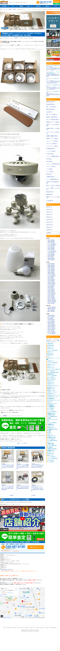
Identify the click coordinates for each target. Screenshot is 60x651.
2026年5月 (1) (49, 206)
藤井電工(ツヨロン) (51, 388)
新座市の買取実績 (51, 248)
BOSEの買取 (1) (49, 161)
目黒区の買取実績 (51, 286)
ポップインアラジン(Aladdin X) (53, 369)
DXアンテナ (49, 442)
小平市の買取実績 (51, 297)
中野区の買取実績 (51, 290)
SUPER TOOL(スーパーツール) (53, 395)
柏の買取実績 (50, 318)
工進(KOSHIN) (50, 343)
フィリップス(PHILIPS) (52, 411)
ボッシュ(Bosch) (50, 461)
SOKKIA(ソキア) (50, 425)
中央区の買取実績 (51, 294)
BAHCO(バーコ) (50, 451)
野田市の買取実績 (51, 330)
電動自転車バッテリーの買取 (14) (52, 122)
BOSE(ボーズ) (50, 351)
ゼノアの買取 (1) (49, 169)
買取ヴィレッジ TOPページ (22, 443)
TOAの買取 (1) (49, 158)
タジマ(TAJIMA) (50, 408)
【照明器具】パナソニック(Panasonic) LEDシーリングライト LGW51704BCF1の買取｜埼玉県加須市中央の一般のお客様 (37, 481)
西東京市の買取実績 (51, 300)
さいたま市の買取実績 (52, 244)
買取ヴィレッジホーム (4, 9)
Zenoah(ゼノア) (50, 347)
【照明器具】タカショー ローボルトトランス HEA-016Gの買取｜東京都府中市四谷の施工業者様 (7, 459)
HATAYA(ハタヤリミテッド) (52, 385)
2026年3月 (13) (49, 211)
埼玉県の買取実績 (51, 240)
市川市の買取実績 (51, 321)
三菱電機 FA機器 (50, 443)
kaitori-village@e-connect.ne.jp (7, 569)
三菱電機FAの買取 (51, 73)
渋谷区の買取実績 (51, 280)
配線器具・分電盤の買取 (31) (52, 117)
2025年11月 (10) (49, 222)
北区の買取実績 (51, 277)
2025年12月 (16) (49, 219)
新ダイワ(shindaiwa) (51, 378)
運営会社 (47, 627)
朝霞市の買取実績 (51, 241)
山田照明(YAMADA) (51, 414)
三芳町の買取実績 (51, 252)
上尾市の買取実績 (51, 255)
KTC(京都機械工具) (51, 406)
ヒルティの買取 (53, 91)
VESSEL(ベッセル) (51, 390)
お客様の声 (47, 6)
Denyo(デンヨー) (50, 380)
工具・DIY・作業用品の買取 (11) (52, 119)
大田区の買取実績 (51, 273)
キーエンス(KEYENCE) (51, 445)
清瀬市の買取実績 (51, 303)
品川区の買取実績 (51, 269)
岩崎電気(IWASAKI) (51, 413)
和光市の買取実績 (51, 245)
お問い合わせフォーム (35, 547)
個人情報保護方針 (53, 627)
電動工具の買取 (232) (50, 109)
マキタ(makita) (50, 460)
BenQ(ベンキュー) (51, 367)
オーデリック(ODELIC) (51, 422)
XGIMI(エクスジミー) (51, 364)
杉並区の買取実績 (51, 279)
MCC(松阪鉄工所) (50, 398)
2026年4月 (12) (49, 209)
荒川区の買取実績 (51, 276)
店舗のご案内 (14, 627)
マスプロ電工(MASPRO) (52, 440)
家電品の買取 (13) (49, 191)
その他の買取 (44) (49, 200)
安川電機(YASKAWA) (51, 437)
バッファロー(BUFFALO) (52, 362)
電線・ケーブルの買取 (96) (51, 114)
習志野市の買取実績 (51, 325)
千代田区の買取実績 (51, 293)
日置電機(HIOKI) (50, 424)
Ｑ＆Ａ (55, 6)
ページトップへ (58, 648)
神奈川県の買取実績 (51, 307)
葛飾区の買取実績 (51, 272)
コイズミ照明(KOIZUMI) (52, 416)
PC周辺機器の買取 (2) (50, 148)
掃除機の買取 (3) (49, 194)
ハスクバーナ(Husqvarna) (52, 350)
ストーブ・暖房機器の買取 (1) (52, 179)
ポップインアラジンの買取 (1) (52, 146)
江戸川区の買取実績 (51, 275)
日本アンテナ (50, 434)
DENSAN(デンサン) (51, 387)
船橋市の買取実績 (51, 322)
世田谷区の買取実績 (51, 283)
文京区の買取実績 (51, 289)
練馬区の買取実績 (51, 265)
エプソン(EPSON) (50, 370)
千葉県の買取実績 (51, 315)
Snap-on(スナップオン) (52, 403)
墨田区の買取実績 (51, 296)
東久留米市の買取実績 (52, 301)
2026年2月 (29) (49, 214)
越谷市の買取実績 (51, 259)
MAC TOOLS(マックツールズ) (53, 400)
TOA (48, 356)
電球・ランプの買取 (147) (51, 106)
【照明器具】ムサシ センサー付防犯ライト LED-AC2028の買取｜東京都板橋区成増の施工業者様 (22, 480)
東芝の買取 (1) (49, 174)
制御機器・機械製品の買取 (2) (52, 135)
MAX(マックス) (50, 455)
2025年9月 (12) (49, 227)
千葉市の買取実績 (51, 319)
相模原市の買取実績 (51, 308)
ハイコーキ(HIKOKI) (51, 456)
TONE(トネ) (49, 401)
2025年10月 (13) (49, 224)
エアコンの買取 (53, 78)
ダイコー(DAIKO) (50, 377)
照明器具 (14, 9)
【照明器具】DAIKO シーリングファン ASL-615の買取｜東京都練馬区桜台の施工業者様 (37, 459)
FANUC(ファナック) (51, 435)
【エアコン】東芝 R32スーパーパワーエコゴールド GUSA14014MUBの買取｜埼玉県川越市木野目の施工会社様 (53, 81)
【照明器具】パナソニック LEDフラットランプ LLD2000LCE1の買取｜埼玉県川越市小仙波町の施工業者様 (7, 480)
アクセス (13, 6)
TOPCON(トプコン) (51, 427)
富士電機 (49, 430)
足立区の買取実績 (51, 284)
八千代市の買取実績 (51, 333)
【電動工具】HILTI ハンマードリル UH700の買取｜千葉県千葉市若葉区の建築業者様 (53, 94)
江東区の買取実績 (51, 270)
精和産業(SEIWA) (50, 374)
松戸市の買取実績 (51, 316)
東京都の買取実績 (51, 263)
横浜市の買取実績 (51, 311)
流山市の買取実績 (51, 329)
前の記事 (11, 495)
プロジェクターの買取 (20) (51, 143)
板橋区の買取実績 (51, 266)
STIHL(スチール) (50, 348)
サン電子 (49, 432)
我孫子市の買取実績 (51, 328)
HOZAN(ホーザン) (50, 393)
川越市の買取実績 (51, 258)
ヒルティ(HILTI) (50, 409)
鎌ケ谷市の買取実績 (51, 332)
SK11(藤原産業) (50, 405)
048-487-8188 (13, 547)
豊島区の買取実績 (51, 291)
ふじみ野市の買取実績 (52, 251)
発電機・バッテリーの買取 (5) (52, 138)
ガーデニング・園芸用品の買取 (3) (53, 163)
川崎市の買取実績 (51, 310)
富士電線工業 (50, 447)
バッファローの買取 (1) (50, 151)
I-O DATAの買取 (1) (50, 153)
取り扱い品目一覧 (21, 627)
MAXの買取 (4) (49, 111)
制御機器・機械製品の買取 (54, 65)
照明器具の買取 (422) (50, 101)
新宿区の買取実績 (51, 268)
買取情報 (10, 9)
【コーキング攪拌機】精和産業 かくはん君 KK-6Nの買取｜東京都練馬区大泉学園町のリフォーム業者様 (53, 69)
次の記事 (33, 495)
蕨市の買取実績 (51, 256)
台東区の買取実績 (51, 282)
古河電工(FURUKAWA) (51, 448)
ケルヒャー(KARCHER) (52, 375)
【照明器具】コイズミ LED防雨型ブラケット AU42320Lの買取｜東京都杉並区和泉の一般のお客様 (22, 459)
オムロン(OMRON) (51, 438)
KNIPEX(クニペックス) (51, 392)
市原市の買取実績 (51, 323)
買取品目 (21, 6)
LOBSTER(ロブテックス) (52, 396)
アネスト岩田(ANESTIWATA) (53, 372)
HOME (4, 627)
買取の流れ (38, 6)
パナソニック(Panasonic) (52, 458)
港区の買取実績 (51, 287)
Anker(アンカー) (50, 365)
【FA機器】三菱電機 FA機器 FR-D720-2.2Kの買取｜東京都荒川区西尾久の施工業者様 (53, 75)
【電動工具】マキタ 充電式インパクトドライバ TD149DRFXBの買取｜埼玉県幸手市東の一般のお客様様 (53, 88)
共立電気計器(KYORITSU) (52, 429)
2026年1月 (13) (49, 217)
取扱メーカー (30, 6)
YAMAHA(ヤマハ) (50, 361)
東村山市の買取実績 (51, 298)
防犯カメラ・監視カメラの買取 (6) (53, 185)
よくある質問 (37, 627)
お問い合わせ (56, 1)
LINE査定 (56, 3)
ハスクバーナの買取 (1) (50, 166)
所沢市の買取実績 (51, 249)
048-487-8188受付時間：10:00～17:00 (44, 2)
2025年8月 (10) (49, 229)
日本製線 (49, 418)
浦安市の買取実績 (51, 326)
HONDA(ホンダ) (50, 382)
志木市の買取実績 (51, 247)
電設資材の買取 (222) (50, 104)
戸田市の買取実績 (51, 242)
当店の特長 (4, 6)
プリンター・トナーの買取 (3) (52, 141)
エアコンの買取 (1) (50, 171)
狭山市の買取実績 (51, 254)
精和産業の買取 (49, 66)
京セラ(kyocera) (50, 345)
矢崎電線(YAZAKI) (51, 450)
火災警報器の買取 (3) (50, 176)
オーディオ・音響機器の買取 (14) (52, 156)
